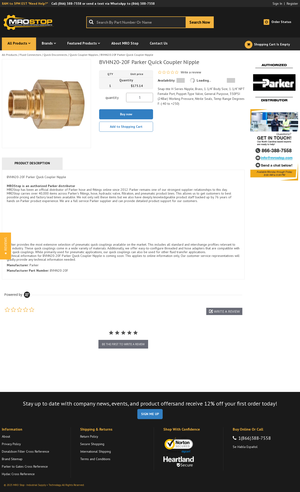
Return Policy (89, 436)
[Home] (30, 22)
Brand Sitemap (12, 459)
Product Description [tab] (32, 163)
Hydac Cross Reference (18, 474)
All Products (9, 54)
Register (292, 3)
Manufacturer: (18, 265)
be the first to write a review (123, 344)
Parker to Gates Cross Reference (25, 466)
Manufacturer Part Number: (28, 270)
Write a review (191, 72)
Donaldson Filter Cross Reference (25, 451)
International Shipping (95, 451)
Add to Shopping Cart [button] (126, 126)
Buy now (126, 114)
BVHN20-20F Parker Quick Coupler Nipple (127, 54)
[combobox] (150, 22)
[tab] (123, 224)
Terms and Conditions (95, 459)
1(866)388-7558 (254, 438)
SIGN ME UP (150, 414)
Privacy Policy (11, 444)
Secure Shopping (92, 444)
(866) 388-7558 (69, 3)
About (6, 436)
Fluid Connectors (30, 54)
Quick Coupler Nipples (84, 54)
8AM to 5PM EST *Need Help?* (25, 3)
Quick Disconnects (55, 54)
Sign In (277, 3)
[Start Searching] (200, 22)
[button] (224, 311)
